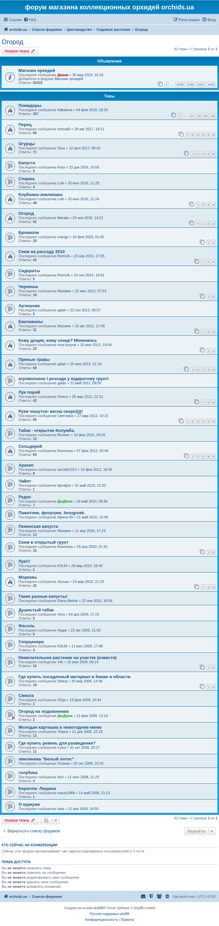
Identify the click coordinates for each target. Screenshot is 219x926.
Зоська (63, 582)
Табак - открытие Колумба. (46, 430)
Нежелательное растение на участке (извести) (67, 657)
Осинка (63, 763)
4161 (201, 84)
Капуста (26, 162)
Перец (24, 124)
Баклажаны (30, 321)
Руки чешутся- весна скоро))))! (50, 411)
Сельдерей (30, 446)
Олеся (62, 397)
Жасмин (64, 291)
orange (62, 237)
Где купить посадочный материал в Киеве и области (74, 676)
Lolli (60, 183)
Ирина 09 (65, 517)
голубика (28, 772)
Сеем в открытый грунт (43, 542)
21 (192, 116)
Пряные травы (34, 359)
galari (61, 310)
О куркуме (29, 804)
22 (199, 116)
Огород (12, 41)
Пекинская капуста (38, 526)
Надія (62, 630)
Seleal (62, 681)
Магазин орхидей (36, 70)
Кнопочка (65, 451)
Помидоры (29, 105)
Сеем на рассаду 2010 (41, 251)
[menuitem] (29, 20)
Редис (24, 496)
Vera (61, 614)
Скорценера (31, 641)
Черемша (28, 286)
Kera (61, 167)
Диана (62, 75)
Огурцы (26, 143)
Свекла (26, 695)
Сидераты (29, 270)
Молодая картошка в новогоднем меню (60, 727)
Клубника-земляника (40, 194)
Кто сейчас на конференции (29, 845)
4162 (211, 84)
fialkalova (64, 110)
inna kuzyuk (66, 345)
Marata (62, 218)
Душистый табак (36, 610)
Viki (60, 662)
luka (60, 809)
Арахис (26, 465)
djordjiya (64, 485)
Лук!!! (24, 561)
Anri (60, 777)
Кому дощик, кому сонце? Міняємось (57, 340)
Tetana (62, 732)
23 (205, 116)
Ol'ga (61, 700)
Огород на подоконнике (43, 711)
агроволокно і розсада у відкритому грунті (63, 378)
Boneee (63, 435)
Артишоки (29, 305)
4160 (190, 84)
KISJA (62, 566)
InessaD (63, 129)
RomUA (63, 256)
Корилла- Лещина (37, 788)
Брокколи (28, 232)
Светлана (65, 416)
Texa (61, 148)
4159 (180, 84)
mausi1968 (66, 793)
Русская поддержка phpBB (109, 914)
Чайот (24, 481)
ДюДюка (64, 501)
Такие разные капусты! (42, 596)
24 (212, 116)
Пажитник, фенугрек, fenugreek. (51, 512)
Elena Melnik (67, 601)
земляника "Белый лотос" (46, 759)
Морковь (27, 577)
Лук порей (29, 392)
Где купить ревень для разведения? (57, 743)
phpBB (98, 908)
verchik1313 (66, 469)
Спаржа (26, 178)
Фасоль (26, 625)
